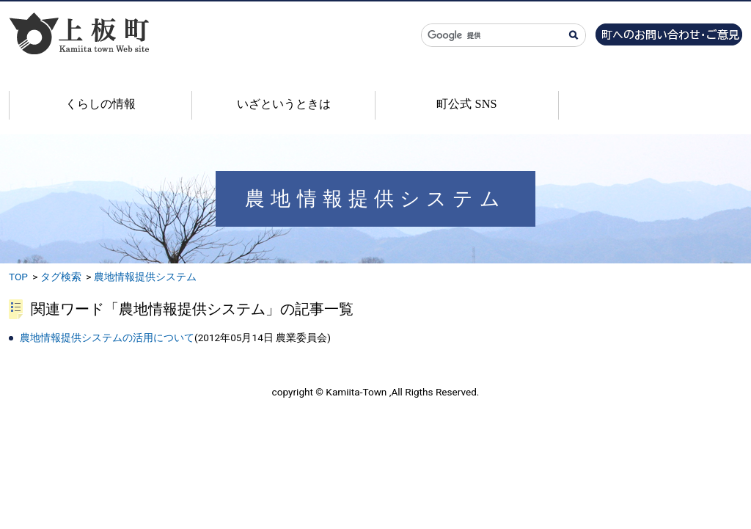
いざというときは (284, 104)
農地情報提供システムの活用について (107, 337)
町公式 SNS (466, 104)
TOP (18, 276)
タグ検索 (60, 276)
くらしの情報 (100, 104)
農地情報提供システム (145, 276)
